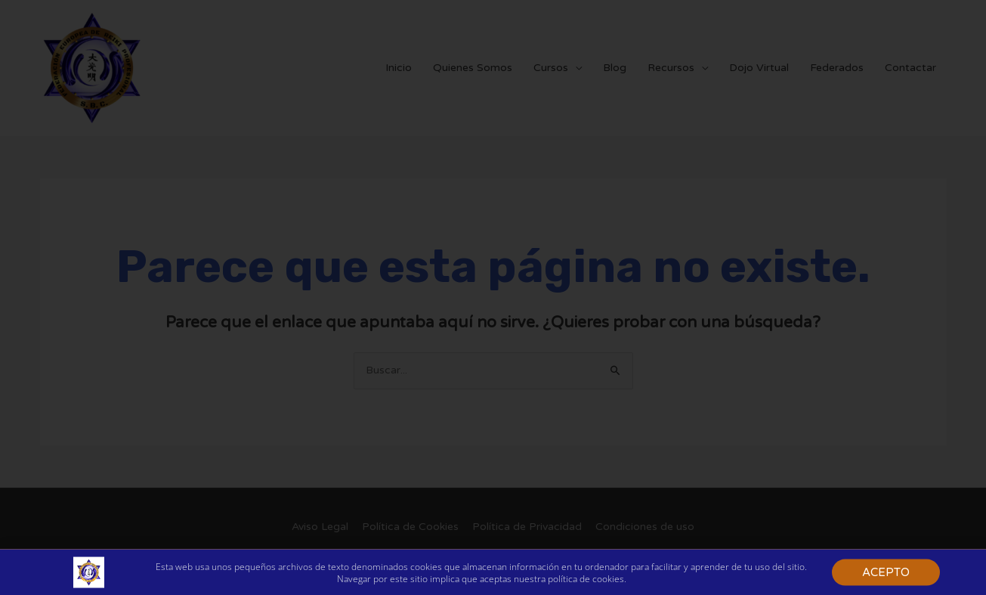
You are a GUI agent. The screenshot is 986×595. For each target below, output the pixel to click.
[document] (493, 297)
